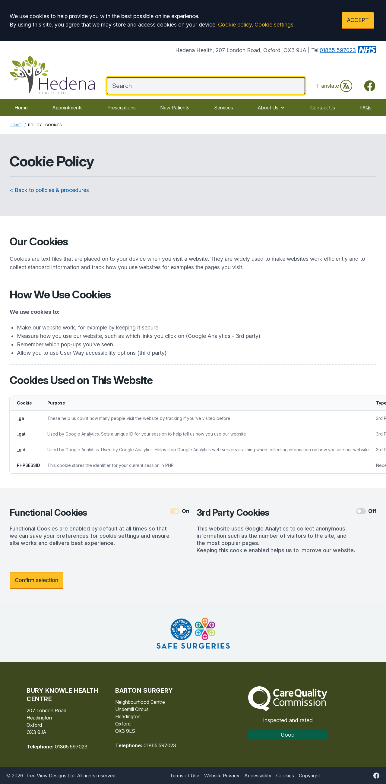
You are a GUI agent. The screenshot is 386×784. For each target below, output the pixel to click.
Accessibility (257, 776)
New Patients (174, 108)
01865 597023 (338, 50)
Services (223, 108)
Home (21, 108)
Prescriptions (121, 108)
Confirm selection (36, 580)
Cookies (285, 776)
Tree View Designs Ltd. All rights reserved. (71, 776)
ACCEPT (358, 20)
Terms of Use (184, 776)
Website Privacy (221, 776)
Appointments (67, 108)
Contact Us (322, 108)
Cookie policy (235, 24)
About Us (272, 108)
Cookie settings (274, 24)
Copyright (309, 776)
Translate (334, 86)
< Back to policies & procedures (49, 190)
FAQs (365, 108)
